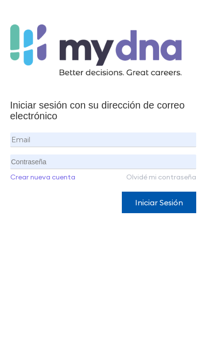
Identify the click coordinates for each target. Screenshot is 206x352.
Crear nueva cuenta (42, 177)
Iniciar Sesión (159, 202)
